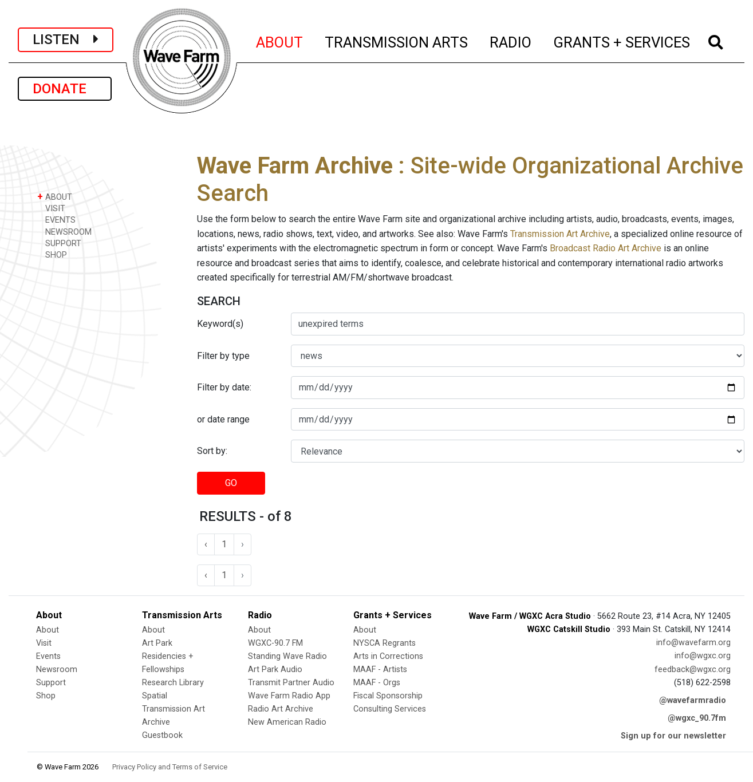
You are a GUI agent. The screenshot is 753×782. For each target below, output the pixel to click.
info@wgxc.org (703, 656)
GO (231, 482)
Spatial (154, 696)
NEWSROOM (64, 231)
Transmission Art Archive (560, 233)
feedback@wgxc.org (693, 669)
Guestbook (162, 735)
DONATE (65, 89)
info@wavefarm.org (693, 642)
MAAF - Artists (380, 669)
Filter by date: (224, 387)
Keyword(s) (220, 323)
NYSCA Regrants (384, 643)
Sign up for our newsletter (673, 736)
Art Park (157, 643)
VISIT (51, 208)
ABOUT (280, 40)
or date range (223, 419)
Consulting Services (389, 709)
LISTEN (65, 39)
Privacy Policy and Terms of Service (169, 767)
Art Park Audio (275, 669)
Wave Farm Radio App (289, 696)
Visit (44, 643)
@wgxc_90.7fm (697, 718)
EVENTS (56, 219)
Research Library (173, 683)
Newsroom (56, 669)
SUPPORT (59, 243)
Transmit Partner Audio (291, 683)
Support (51, 683)
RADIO (511, 40)
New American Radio (287, 722)
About (47, 630)
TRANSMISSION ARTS (396, 40)
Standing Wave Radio (287, 656)
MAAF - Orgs (376, 683)
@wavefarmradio (692, 700)
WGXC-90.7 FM (275, 643)
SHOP (52, 254)
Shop (46, 696)
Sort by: (212, 450)
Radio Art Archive (280, 709)
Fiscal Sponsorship (388, 696)
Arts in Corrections (388, 656)
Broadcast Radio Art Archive (605, 248)
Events (48, 656)
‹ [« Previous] (205, 544)
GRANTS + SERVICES (622, 40)
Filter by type (223, 355)
